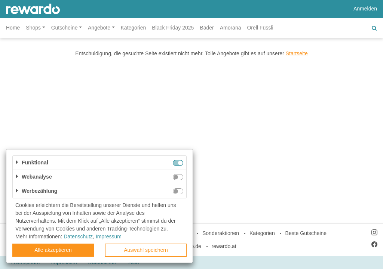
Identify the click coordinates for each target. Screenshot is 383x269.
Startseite (297, 53)
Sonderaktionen (220, 233)
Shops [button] (33, 28)
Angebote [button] (99, 28)
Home (13, 28)
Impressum (109, 236)
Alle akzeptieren (53, 250)
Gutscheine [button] (64, 28)
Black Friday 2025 (173, 28)
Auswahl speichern (146, 250)
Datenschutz (78, 236)
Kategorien (133, 28)
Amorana (230, 28)
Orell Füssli (260, 28)
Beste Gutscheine (306, 233)
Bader (207, 28)
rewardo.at (224, 246)
